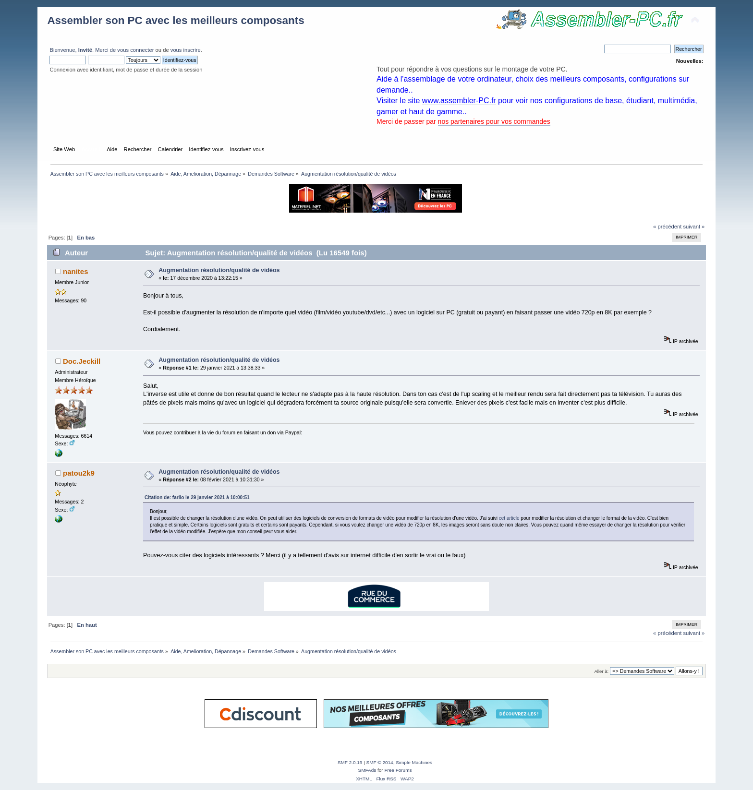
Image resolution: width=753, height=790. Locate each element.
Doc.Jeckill (81, 361)
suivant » (693, 226)
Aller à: (602, 671)
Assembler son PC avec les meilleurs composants (175, 20)
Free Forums (398, 770)
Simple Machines (414, 762)
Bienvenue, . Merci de (83, 50)
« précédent (667, 226)
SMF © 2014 (379, 762)
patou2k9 (79, 473)
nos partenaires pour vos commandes (494, 121)
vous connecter (135, 50)
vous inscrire (185, 50)
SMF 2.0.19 (350, 762)
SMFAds (367, 770)
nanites (75, 271)
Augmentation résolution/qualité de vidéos (218, 270)
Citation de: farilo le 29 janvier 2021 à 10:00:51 (197, 497)
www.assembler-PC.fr (459, 100)
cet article (509, 518)
